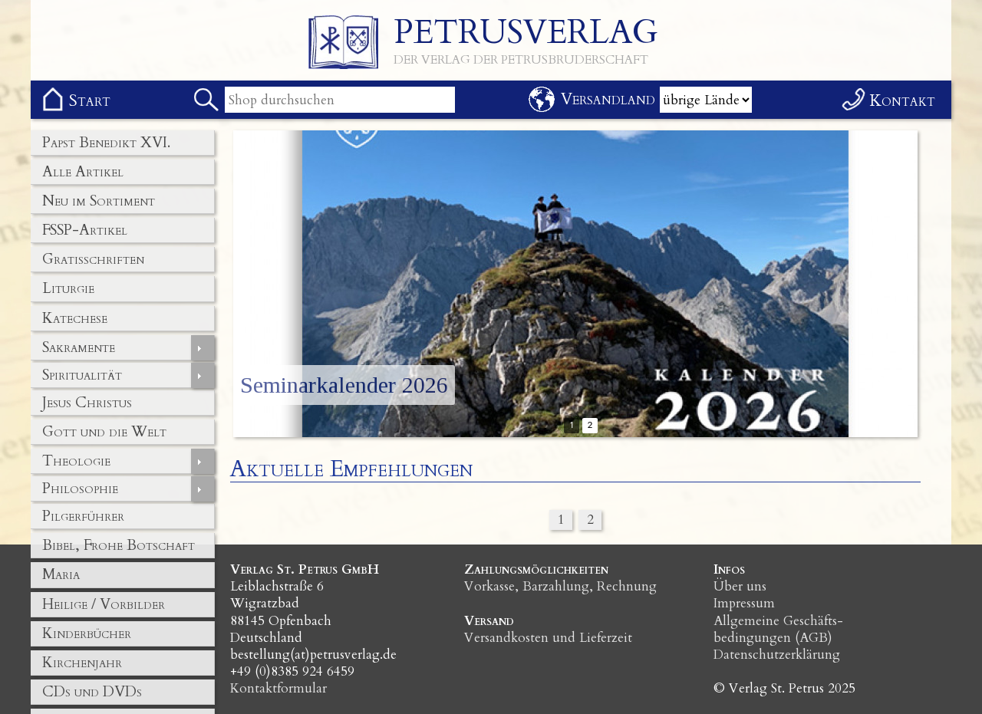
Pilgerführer (83, 516)
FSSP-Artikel (84, 230)
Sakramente (78, 347)
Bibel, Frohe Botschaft (118, 545)
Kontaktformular (278, 688)
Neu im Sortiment (98, 201)
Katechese (74, 318)
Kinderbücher (86, 633)
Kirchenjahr (82, 663)
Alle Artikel (83, 172)
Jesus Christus (87, 403)
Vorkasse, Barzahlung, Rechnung (560, 586)
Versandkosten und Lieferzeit (548, 638)
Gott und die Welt (104, 432)
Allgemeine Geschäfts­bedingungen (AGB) (778, 629)
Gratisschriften (93, 259)
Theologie (76, 461)
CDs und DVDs (92, 692)
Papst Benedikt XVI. (106, 143)
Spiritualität (82, 375)
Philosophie (80, 488)
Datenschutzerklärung (776, 654)
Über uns (739, 586)
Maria (61, 574)
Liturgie (68, 288)
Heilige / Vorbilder (103, 604)
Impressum (744, 603)
